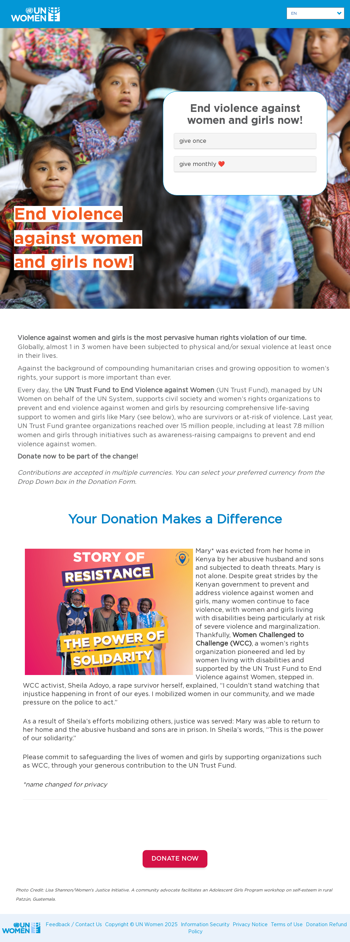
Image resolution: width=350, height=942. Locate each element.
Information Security (205, 924)
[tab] (245, 141)
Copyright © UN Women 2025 (141, 924)
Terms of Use (287, 924)
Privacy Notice (250, 924)
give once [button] (192, 141)
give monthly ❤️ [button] (202, 164)
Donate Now (175, 859)
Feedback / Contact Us (74, 924)
